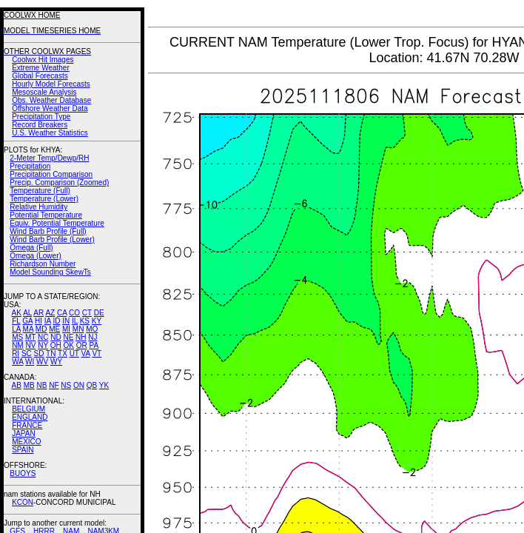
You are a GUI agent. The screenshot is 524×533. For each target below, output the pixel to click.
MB (29, 385)
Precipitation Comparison (51, 174)
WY (56, 362)
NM (18, 345)
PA (93, 345)
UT (74, 353)
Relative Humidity (38, 207)
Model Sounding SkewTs (50, 272)
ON (78, 385)
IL (75, 321)
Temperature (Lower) (44, 199)
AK (16, 313)
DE (99, 313)
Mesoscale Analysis (44, 92)
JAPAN (24, 433)
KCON (22, 502)
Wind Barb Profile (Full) (48, 231)
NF (53, 385)
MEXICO (26, 442)
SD (39, 353)
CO (74, 313)
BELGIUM (28, 409)
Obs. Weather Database (51, 100)
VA (85, 353)
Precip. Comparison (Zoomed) (59, 182)
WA (17, 362)
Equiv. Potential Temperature (57, 223)
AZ (50, 313)
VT (96, 353)
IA (47, 321)
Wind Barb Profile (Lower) (52, 239)
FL (16, 321)
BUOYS (23, 473)
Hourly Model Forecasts (51, 84)
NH (80, 337)
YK (104, 385)
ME (54, 329)
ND (55, 337)
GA (27, 321)
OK (68, 345)
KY (96, 321)
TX (62, 353)
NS (66, 385)
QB (92, 385)
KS (85, 321)
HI (38, 321)
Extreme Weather (41, 68)
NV (30, 345)
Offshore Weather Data (49, 108)
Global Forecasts (40, 76)
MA (28, 329)
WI (29, 362)
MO (92, 329)
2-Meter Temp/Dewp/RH (49, 158)
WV (42, 362)
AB (16, 385)
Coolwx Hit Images (42, 60)
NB (41, 385)
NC (43, 337)
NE (68, 337)
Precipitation (30, 166)
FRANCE (27, 425)
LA (16, 329)
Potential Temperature (46, 215)
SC (26, 353)
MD (41, 329)
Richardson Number (42, 264)
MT (30, 337)
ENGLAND (29, 417)
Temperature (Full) (40, 191)
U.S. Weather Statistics (50, 133)
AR (38, 313)
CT (87, 313)
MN (78, 329)
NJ (92, 337)
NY (43, 345)
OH (55, 345)
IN (66, 321)
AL (27, 313)
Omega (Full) (31, 248)
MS (17, 337)
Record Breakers (39, 125)
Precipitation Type (41, 117)
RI (15, 353)
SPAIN (22, 450)
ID (56, 321)
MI (66, 329)
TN (51, 353)
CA (62, 313)
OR (81, 345)
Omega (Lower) (35, 256)
